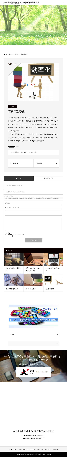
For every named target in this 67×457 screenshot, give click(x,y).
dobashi (17, 152)
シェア (17, 146)
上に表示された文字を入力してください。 (15, 234)
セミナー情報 (17, 449)
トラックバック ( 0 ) (48, 178)
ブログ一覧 (40, 449)
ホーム (10, 449)
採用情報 (47, 449)
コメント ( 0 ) (19, 178)
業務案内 (25, 449)
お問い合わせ (55, 449)
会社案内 (32, 449)
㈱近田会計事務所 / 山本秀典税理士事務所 (21, 3)
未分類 (12, 106)
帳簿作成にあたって (12, 289)
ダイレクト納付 (30, 289)
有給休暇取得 (49, 289)
